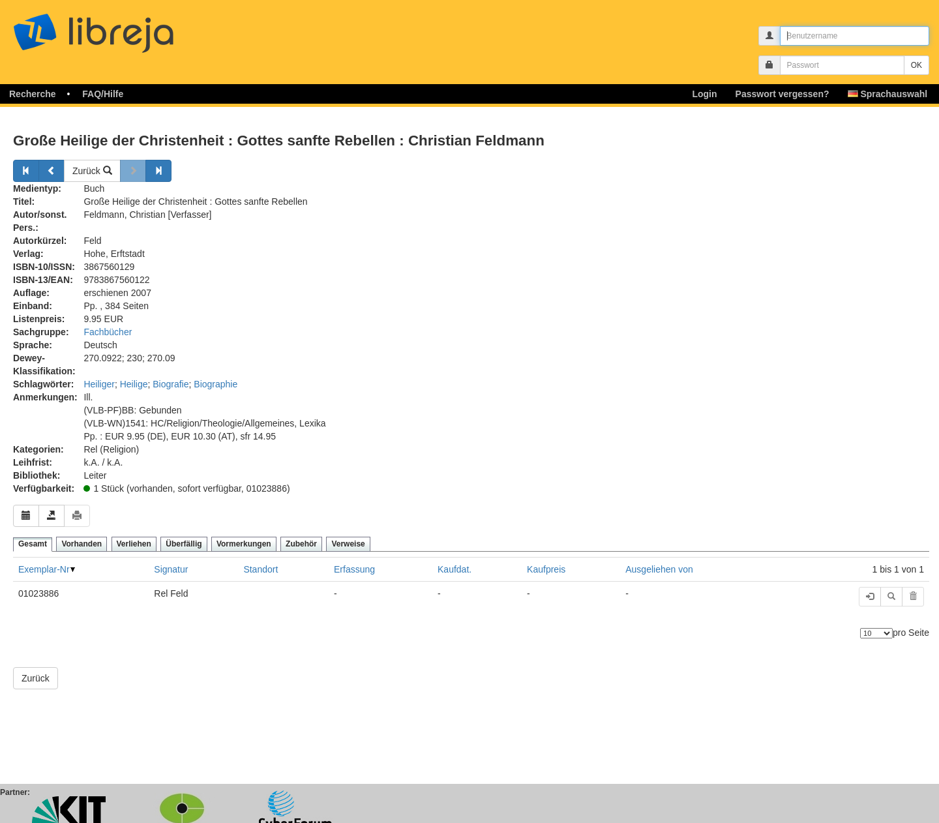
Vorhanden (81, 543)
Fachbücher (107, 332)
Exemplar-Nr (44, 569)
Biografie (170, 384)
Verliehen (134, 543)
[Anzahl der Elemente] (876, 633)
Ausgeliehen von (659, 569)
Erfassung (354, 569)
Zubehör (301, 543)
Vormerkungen (243, 543)
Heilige (134, 384)
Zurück (92, 171)
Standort (260, 569)
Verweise (348, 543)
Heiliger (98, 384)
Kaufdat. (454, 569)
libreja (117, 27)
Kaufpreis (546, 569)
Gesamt (32, 543)
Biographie (215, 384)
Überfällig (183, 543)
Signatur (171, 569)
